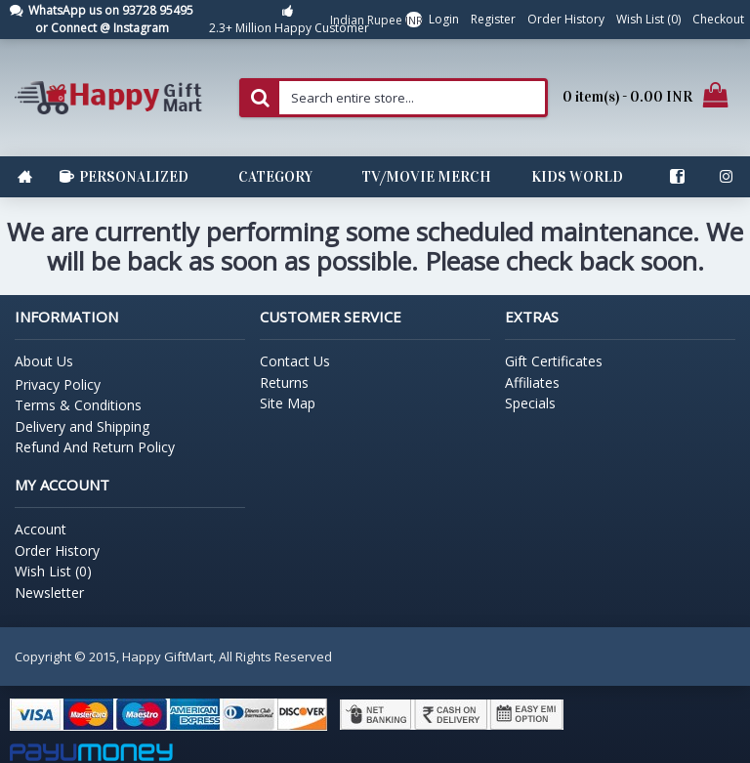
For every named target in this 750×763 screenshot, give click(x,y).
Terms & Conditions (78, 405)
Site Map (287, 403)
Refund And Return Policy (95, 447)
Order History (57, 550)
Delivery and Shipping (82, 426)
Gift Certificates (554, 361)
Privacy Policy (58, 384)
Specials (530, 403)
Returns (284, 382)
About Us (44, 361)
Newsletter (49, 592)
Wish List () (53, 571)
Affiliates (532, 382)
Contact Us (295, 361)
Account (40, 529)
